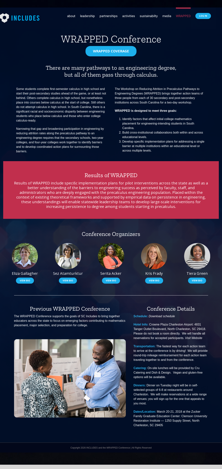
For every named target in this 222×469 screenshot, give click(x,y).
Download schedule (162, 316)
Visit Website (193, 338)
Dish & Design (161, 372)
